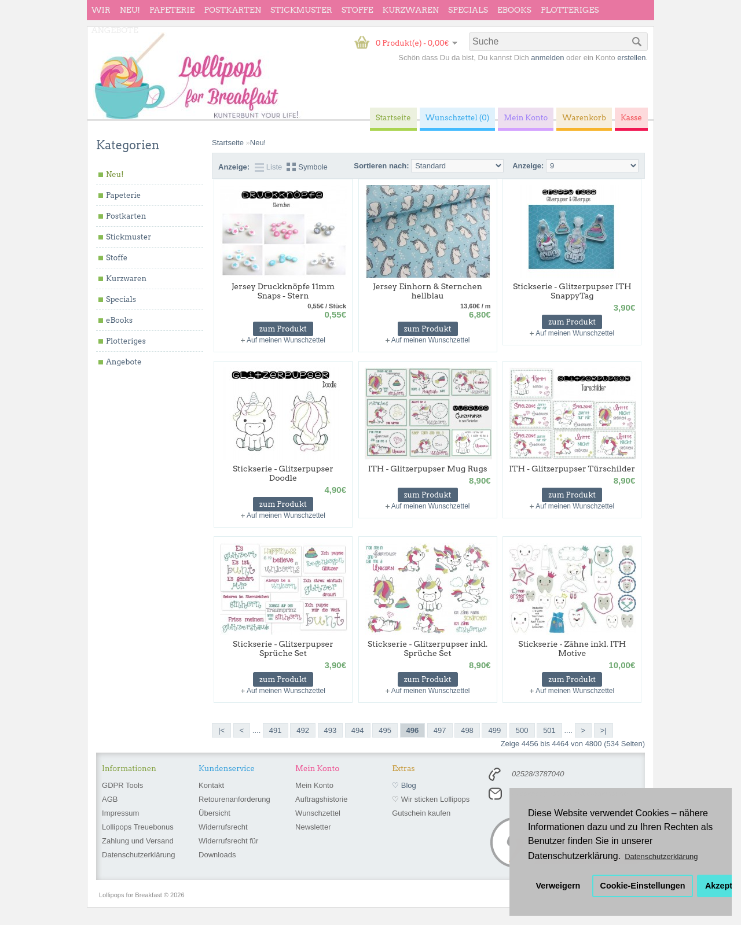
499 (494, 730)
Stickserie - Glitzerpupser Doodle (283, 473)
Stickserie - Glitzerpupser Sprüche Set (283, 648)
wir (101, 9)
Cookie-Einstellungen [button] (642, 885)
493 (330, 730)
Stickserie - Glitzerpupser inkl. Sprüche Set (427, 648)
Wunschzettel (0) (457, 117)
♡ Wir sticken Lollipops (430, 799)
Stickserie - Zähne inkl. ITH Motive (572, 648)
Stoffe (357, 9)
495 (385, 730)
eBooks (514, 9)
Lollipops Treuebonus (138, 827)
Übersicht (214, 813)
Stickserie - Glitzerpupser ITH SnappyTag (572, 291)
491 (275, 730)
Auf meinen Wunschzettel (286, 340)
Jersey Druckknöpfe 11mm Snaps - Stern (283, 291)
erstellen (631, 57)
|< (221, 730)
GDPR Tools (122, 785)
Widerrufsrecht (223, 827)
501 (549, 730)
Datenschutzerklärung (138, 854)
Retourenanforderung (234, 799)
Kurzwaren (411, 9)
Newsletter (313, 827)
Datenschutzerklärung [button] (661, 856)
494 (357, 730)
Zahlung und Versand (138, 840)
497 (440, 730)
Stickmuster (301, 9)
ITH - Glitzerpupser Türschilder (572, 468)
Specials (468, 9)
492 (302, 730)
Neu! (130, 9)
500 (522, 730)
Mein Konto (314, 785)
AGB (110, 799)
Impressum (120, 813)
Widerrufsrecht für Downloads (228, 847)
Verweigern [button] (558, 885)
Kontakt (211, 785)
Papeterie (172, 9)
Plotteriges (570, 9)
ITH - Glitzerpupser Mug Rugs (427, 468)
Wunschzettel (317, 813)
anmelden (547, 57)
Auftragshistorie (321, 799)
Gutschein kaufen (421, 813)
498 (467, 730)
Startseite (228, 142)
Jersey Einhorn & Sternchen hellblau (427, 291)
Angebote (114, 30)
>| (603, 730)
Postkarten (232, 9)
